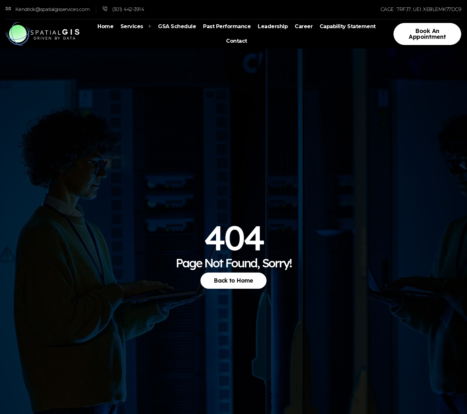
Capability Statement (346, 26)
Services (137, 26)
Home (107, 26)
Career (302, 26)
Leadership (272, 26)
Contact (236, 41)
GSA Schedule (178, 26)
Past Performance (227, 26)
